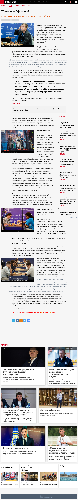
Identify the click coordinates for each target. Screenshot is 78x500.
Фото (24, 5)
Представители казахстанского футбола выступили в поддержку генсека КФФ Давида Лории (67, 148)
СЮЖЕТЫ (31, 5)
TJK (35, 2)
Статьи (11, 5)
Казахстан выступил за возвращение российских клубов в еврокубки (67, 212)
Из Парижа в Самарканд (68, 466)
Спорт (21, 20)
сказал (54, 291)
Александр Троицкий (6, 20)
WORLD (48, 2)
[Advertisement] (39, 334)
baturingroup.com (49, 498)
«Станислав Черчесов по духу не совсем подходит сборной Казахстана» (28, 468)
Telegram (45, 312)
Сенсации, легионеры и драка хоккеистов (8, 466)
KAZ (27, 2)
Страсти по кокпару (47, 466)
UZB (44, 2)
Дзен (52, 312)
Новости (3, 5)
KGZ (31, 2)
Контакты (4, 496)
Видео (17, 5)
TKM (40, 2)
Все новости (73, 218)
